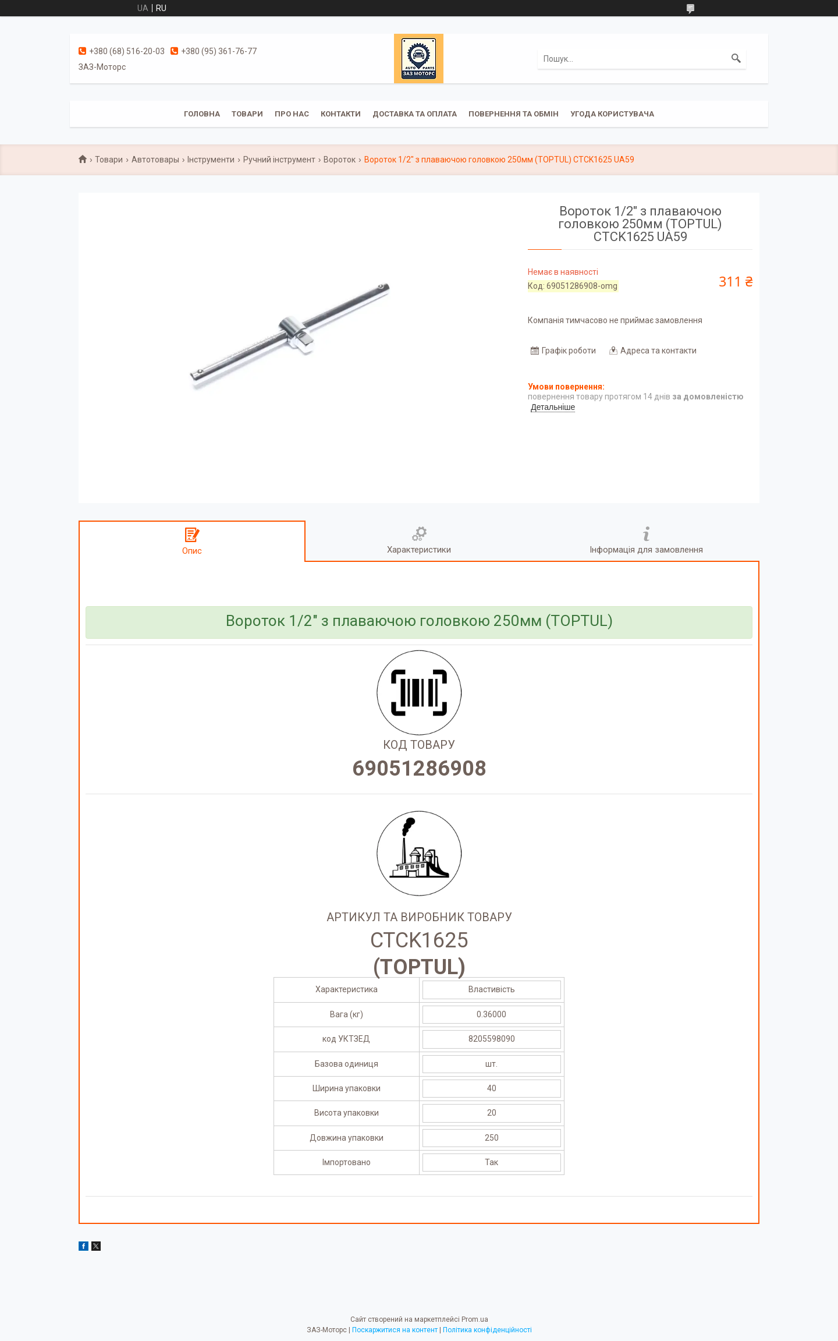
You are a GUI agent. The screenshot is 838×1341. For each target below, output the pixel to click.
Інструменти (211, 159)
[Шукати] (736, 58)
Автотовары (155, 159)
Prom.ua (474, 1319)
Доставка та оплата (414, 113)
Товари (247, 113)
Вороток (340, 159)
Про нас (292, 113)
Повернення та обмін (513, 113)
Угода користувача (612, 113)
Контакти (341, 113)
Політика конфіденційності (487, 1330)
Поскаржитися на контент (395, 1330)
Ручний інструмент (279, 159)
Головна (202, 113)
